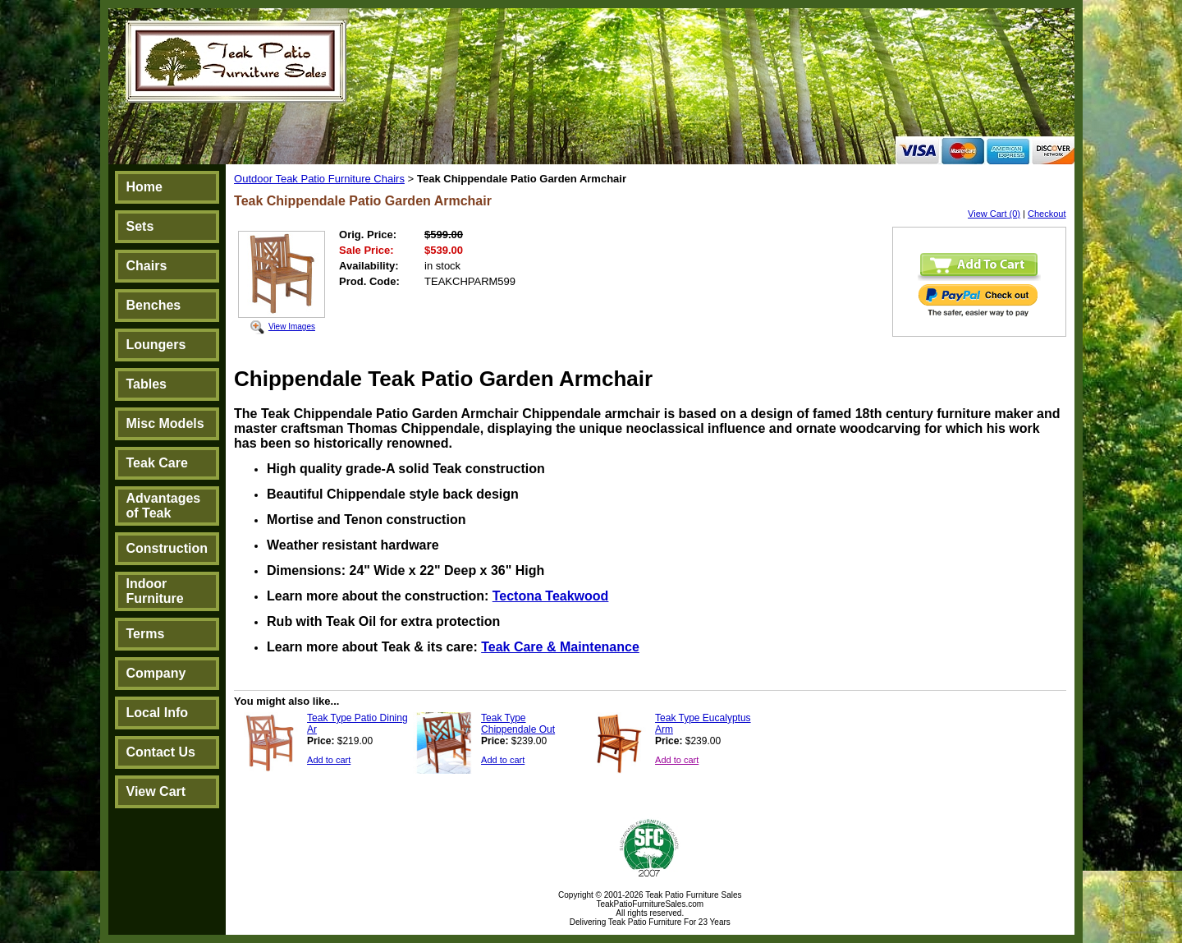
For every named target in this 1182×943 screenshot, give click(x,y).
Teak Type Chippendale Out (518, 723)
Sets (140, 226)
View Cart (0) (994, 213)
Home (144, 187)
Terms (145, 634)
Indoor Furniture (155, 591)
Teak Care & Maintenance (560, 647)
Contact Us (160, 752)
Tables (146, 384)
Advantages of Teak (163, 505)
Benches (153, 305)
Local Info (157, 713)
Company (156, 673)
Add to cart (328, 760)
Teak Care (157, 463)
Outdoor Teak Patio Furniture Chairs (319, 178)
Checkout (1046, 213)
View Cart (156, 791)
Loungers (156, 345)
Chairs (146, 266)
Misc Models (165, 423)
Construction (167, 548)
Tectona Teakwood (550, 596)
